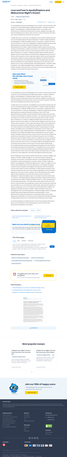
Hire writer (58, 2)
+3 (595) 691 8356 (50, 419)
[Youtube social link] (32, 438)
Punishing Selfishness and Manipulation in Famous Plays (27, 290)
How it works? (27, 415)
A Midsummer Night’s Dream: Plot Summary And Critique (45, 351)
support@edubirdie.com (52, 415)
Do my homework (6, 424)
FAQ (25, 419)
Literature (25, 5)
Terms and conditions (14, 454)
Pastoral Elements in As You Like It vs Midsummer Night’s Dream (42, 216)
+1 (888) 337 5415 (50, 417)
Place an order (19, 87)
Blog (25, 428)
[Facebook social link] (30, 438)
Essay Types (26, 427)
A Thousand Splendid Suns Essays (42, 260)
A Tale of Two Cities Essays (37, 257)
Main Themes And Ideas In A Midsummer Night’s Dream (21, 216)
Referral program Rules (17, 456)
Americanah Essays (16, 263)
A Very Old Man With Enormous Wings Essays (22, 260)
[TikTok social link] (35, 438)
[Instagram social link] (37, 438)
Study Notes (26, 430)
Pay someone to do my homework (10, 417)
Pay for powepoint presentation (9, 426)
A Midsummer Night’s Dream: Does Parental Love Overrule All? (21, 352)
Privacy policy (5, 454)
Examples (20, 5)
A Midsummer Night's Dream (35, 5)
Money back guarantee (29, 421)
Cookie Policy (38, 456)
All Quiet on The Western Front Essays (20, 257)
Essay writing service (7, 415)
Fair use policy (24, 454)
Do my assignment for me (8, 419)
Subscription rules (6, 456)
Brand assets (48, 434)
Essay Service (14, 5)
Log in (51, 2)
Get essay (48, 275)
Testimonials (27, 417)
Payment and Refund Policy (28, 456)
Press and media (49, 432)
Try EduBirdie (48, 225)
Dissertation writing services (9, 422)
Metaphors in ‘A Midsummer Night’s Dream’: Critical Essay (27, 292)
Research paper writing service (9, 421)
